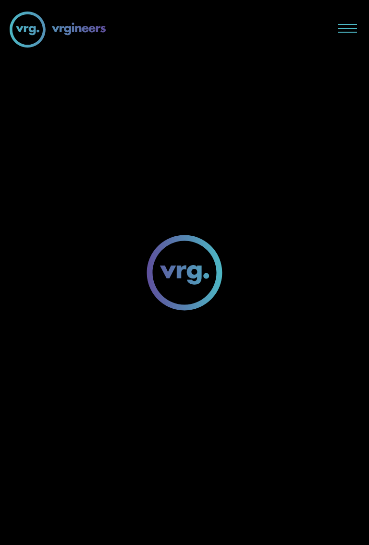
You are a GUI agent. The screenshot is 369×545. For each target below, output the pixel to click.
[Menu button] (347, 28)
